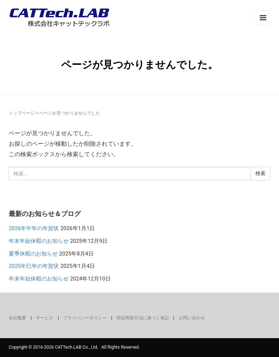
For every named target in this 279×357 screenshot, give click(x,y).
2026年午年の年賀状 (34, 228)
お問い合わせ (192, 317)
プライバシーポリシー (85, 317)
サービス (44, 317)
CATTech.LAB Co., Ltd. (76, 347)
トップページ (22, 113)
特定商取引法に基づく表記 (143, 317)
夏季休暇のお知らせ (33, 253)
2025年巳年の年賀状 (34, 266)
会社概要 (17, 317)
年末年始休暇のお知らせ (39, 241)
